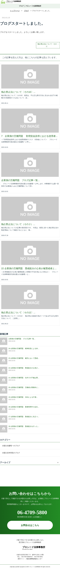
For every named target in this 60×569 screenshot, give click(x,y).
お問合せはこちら (30, 525)
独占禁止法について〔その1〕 (47, 45)
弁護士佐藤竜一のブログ (11, 446)
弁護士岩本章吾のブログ (11, 453)
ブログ (30, 3)
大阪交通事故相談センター (34, 559)
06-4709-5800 (30, 512)
